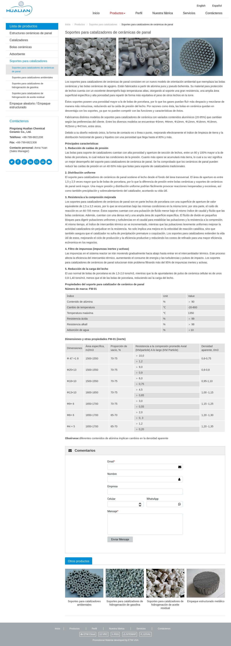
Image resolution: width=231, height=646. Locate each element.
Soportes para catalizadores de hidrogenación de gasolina (124, 603)
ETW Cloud (87, 634)
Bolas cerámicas (21, 47)
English (201, 5)
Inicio (67, 24)
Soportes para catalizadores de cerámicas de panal (33, 69)
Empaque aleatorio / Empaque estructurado (30, 105)
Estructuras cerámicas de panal (31, 33)
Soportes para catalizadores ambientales (84, 603)
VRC (103, 634)
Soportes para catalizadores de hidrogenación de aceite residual (165, 605)
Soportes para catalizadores (103, 24)
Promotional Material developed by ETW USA (115, 640)
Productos (80, 24)
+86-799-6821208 (32, 137)
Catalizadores (19, 40)
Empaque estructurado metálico (205, 601)
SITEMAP (129, 634)
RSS (115, 634)
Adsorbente (17, 54)
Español (217, 5)
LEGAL (145, 634)
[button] (112, 13)
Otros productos (78, 561)
